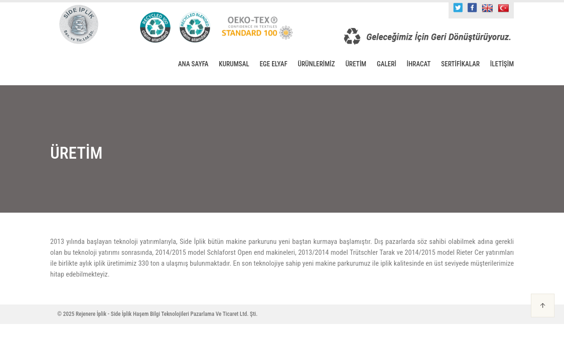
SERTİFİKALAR (460, 64)
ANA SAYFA (193, 64)
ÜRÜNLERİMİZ (316, 64)
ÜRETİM (355, 64)
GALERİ (386, 64)
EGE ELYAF (274, 64)
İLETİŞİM (502, 64)
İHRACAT (419, 64)
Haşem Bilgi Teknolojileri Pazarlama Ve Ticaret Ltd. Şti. (195, 314)
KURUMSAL (234, 64)
